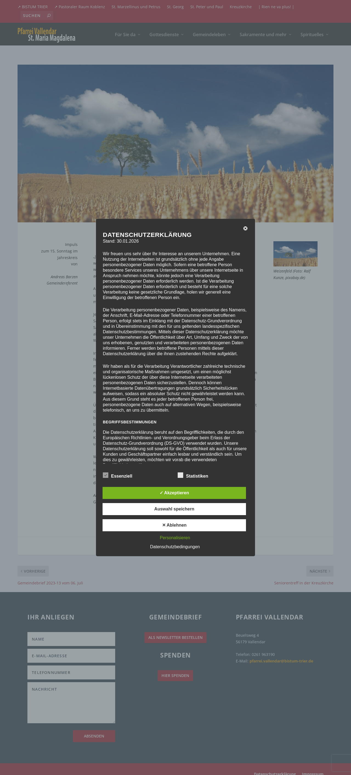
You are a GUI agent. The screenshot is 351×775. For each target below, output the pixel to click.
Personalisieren (175, 537)
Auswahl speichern (174, 509)
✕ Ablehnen (174, 525)
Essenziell (117, 475)
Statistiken (193, 475)
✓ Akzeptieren (174, 492)
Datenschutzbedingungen (175, 546)
